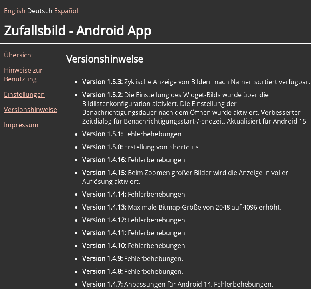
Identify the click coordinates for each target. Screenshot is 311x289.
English (15, 10)
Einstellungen (24, 94)
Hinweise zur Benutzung (23, 74)
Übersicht (19, 55)
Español (66, 10)
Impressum (21, 124)
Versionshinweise (30, 109)
